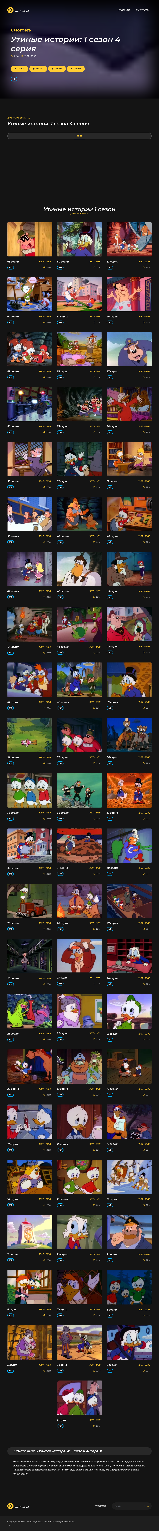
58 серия (62, 371)
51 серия (112, 481)
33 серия (112, 812)
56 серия (13, 426)
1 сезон (19, 69)
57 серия (112, 371)
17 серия (12, 1144)
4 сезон (76, 69)
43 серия (63, 646)
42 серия (112, 646)
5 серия (12, 1364)
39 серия (112, 702)
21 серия (112, 1033)
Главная (124, 10)
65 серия (13, 261)
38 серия (13, 757)
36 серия (112, 757)
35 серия (13, 812)
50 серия (13, 536)
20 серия (13, 1088)
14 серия (12, 1199)
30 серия (112, 868)
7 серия (62, 1309)
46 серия (63, 591)
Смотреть (142, 10)
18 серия (112, 1088)
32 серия (13, 868)
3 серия (62, 1364)
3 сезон (57, 69)
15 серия (112, 1144)
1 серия (61, 1420)
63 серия (112, 261)
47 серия (13, 591)
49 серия (63, 536)
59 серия (13, 371)
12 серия (112, 1199)
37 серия (62, 757)
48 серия (112, 536)
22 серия (62, 1033)
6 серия (112, 1309)
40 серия (63, 702)
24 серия (112, 978)
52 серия (62, 481)
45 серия (112, 591)
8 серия (12, 1309)
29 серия (13, 923)
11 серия (12, 1254)
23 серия (13, 1033)
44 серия (13, 646)
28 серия (62, 923)
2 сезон (38, 69)
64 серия (63, 261)
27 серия (112, 923)
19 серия (62, 1088)
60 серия (112, 316)
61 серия (62, 316)
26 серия (13, 978)
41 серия (12, 702)
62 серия (13, 316)
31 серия (62, 868)
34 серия (63, 812)
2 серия (112, 1364)
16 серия (62, 1144)
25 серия (62, 977)
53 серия (13, 481)
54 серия (112, 426)
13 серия (62, 1199)
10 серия (62, 1254)
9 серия (112, 1254)
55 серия (62, 426)
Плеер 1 (79, 135)
